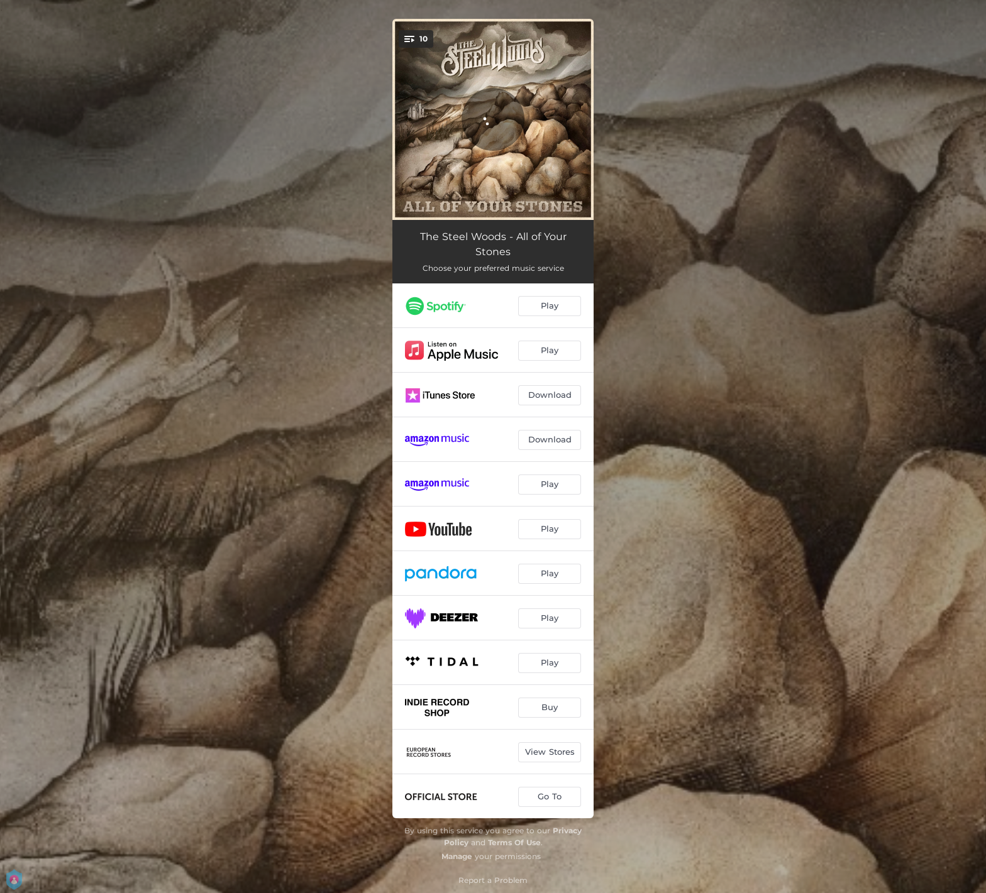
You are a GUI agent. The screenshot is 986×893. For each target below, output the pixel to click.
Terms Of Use (514, 842)
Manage (456, 856)
